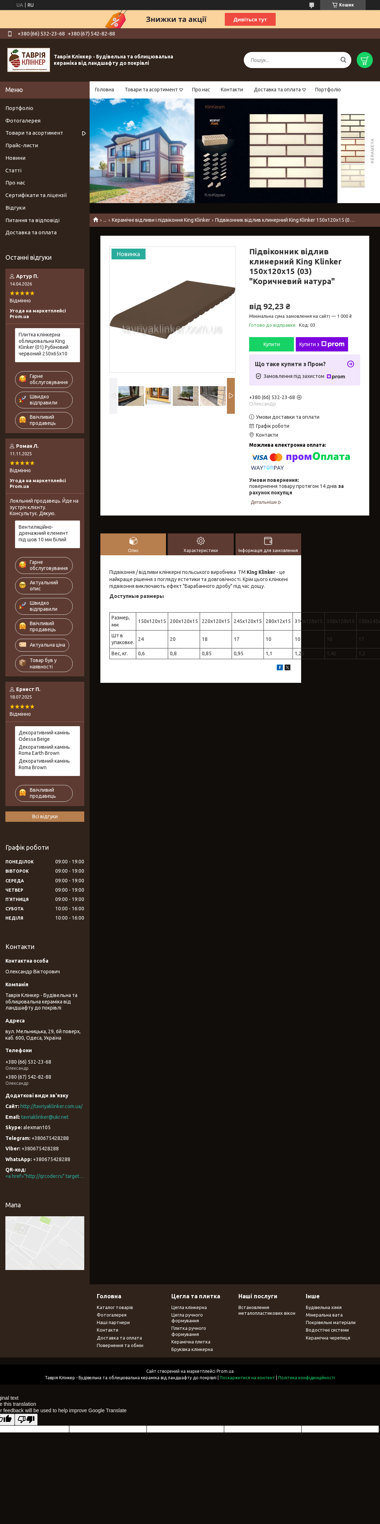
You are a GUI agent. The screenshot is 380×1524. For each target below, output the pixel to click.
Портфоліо (328, 89)
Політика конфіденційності (306, 1377)
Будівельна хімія (324, 1307)
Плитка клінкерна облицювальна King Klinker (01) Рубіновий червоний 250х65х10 (43, 344)
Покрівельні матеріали (331, 1322)
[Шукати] (343, 60)
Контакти (232, 89)
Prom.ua (225, 1371)
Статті (13, 170)
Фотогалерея (23, 121)
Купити (271, 344)
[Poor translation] (26, 1419)
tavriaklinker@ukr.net (44, 1117)
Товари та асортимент (151, 89)
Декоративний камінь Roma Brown (44, 764)
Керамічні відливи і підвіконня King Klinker (161, 220)
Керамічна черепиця (328, 1337)
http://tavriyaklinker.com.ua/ (51, 1106)
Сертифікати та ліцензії (36, 195)
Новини (15, 158)
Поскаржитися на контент (247, 1377)
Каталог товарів (115, 1307)
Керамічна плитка (190, 1341)
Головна (104, 89)
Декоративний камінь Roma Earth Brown (44, 750)
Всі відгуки (45, 816)
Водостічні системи (327, 1329)
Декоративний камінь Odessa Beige (44, 736)
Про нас (201, 89)
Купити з (322, 344)
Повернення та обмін (120, 1345)
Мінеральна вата (324, 1314)
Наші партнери (113, 1322)
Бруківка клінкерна (192, 1349)
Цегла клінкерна (189, 1307)
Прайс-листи (21, 145)
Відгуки (15, 208)
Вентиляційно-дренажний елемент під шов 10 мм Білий (43, 533)
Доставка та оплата (277, 89)
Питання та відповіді (32, 220)
